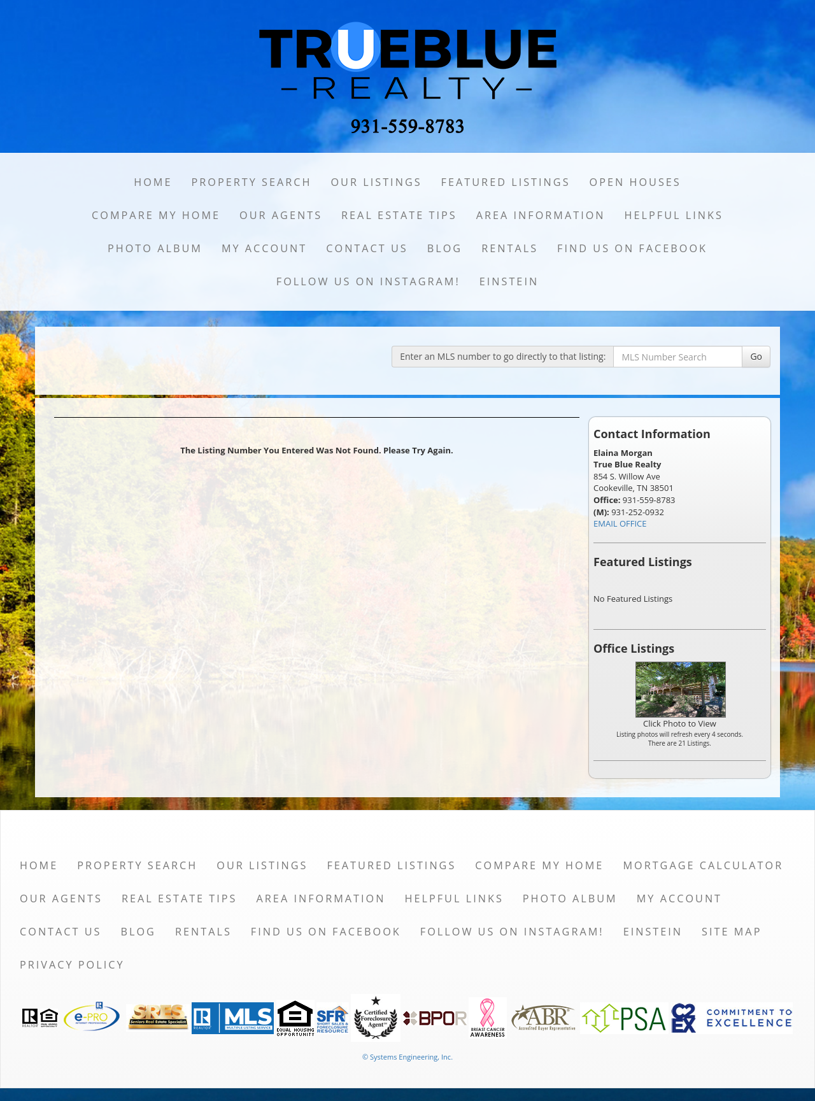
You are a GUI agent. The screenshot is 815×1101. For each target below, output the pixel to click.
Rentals (509, 248)
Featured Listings (505, 182)
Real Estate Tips (399, 215)
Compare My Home (156, 215)
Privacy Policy (72, 965)
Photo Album (155, 248)
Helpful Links (674, 215)
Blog (444, 248)
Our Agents (280, 215)
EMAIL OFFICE (620, 523)
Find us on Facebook (632, 248)
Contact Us (367, 248)
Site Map (732, 932)
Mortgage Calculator (703, 865)
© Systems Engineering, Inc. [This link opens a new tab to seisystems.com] (407, 1057)
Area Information (541, 215)
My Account (264, 248)
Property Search (251, 182)
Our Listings (376, 182)
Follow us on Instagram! (368, 281)
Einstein (509, 281)
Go (756, 356)
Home (153, 182)
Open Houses (635, 182)
